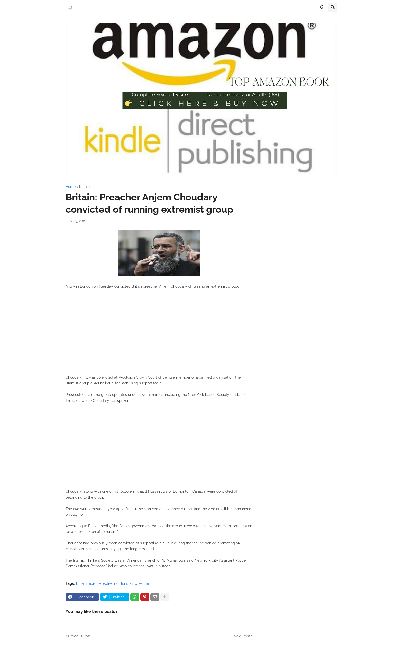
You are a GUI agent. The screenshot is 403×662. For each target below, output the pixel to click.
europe (95, 583)
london (127, 583)
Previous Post (79, 636)
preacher (142, 583)
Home (71, 186)
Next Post (242, 636)
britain (84, 186)
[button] (322, 7)
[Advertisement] (159, 335)
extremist (111, 583)
